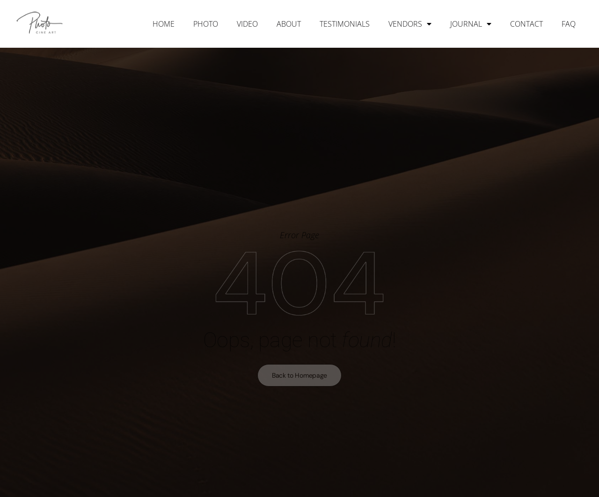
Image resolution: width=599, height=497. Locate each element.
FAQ (569, 24)
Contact (526, 24)
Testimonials (345, 24)
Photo (205, 24)
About (289, 24)
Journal (470, 23)
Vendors (409, 23)
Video (247, 24)
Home (164, 24)
